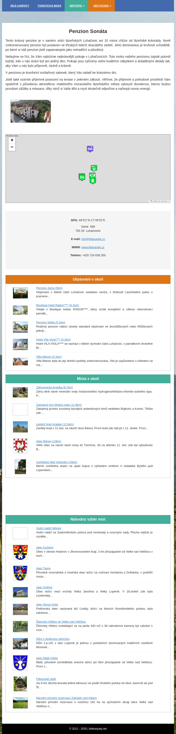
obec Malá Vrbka (47, 658)
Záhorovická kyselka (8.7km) (54, 387)
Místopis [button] (77, 5)
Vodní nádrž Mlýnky (48, 528)
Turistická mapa (49, 5)
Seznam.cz (165, 201)
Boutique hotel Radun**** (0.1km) (57, 305)
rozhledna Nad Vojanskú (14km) (56, 462)
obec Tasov (43, 568)
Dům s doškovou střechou (53, 639)
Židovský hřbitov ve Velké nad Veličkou (61, 621)
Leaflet (153, 201)
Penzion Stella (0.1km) (50, 322)
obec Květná (44, 587)
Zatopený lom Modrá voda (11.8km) (59, 405)
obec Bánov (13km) (48, 441)
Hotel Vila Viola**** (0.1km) (53, 339)
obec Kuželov (45, 547)
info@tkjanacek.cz (93, 239)
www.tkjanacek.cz (93, 247)
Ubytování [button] (102, 5)
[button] (92, 181)
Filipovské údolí (46, 679)
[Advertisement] (88, 499)
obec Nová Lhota (47, 604)
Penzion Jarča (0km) (49, 288)
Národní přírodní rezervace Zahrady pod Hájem (66, 698)
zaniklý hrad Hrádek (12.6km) (55, 424)
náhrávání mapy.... (87, 168)
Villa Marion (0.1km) (49, 356)
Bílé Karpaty (20, 5)
